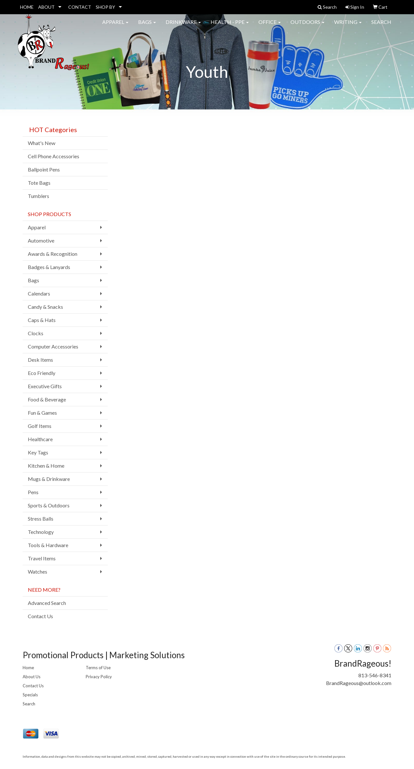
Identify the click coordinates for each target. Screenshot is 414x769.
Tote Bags (39, 183)
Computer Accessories (53, 346)
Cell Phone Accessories (53, 156)
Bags (147, 26)
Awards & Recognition (52, 254)
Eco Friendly (41, 373)
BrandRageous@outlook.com (358, 683)
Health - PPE (230, 26)
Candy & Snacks (45, 307)
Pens (33, 492)
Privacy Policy (99, 676)
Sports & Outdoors (49, 505)
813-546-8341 (374, 675)
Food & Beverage (47, 399)
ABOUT (46, 7)
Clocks (35, 333)
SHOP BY (105, 7)
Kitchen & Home (46, 465)
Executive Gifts (45, 386)
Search (381, 26)
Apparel (115, 26)
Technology (41, 532)
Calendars (39, 293)
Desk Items (40, 360)
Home (28, 667)
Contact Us (40, 616)
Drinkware (183, 26)
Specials (30, 694)
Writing (348, 26)
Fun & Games (42, 413)
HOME (27, 7)
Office (269, 26)
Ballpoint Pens (44, 169)
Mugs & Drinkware (49, 479)
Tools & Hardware (48, 545)
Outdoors (307, 26)
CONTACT (79, 7)
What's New (41, 143)
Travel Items (42, 558)
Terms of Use (98, 667)
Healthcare (40, 439)
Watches (37, 571)
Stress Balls (40, 518)
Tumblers (38, 196)
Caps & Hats (42, 320)
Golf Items (39, 426)
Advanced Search (47, 603)
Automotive (41, 240)
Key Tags (38, 452)
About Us (31, 676)
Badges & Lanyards (49, 267)
